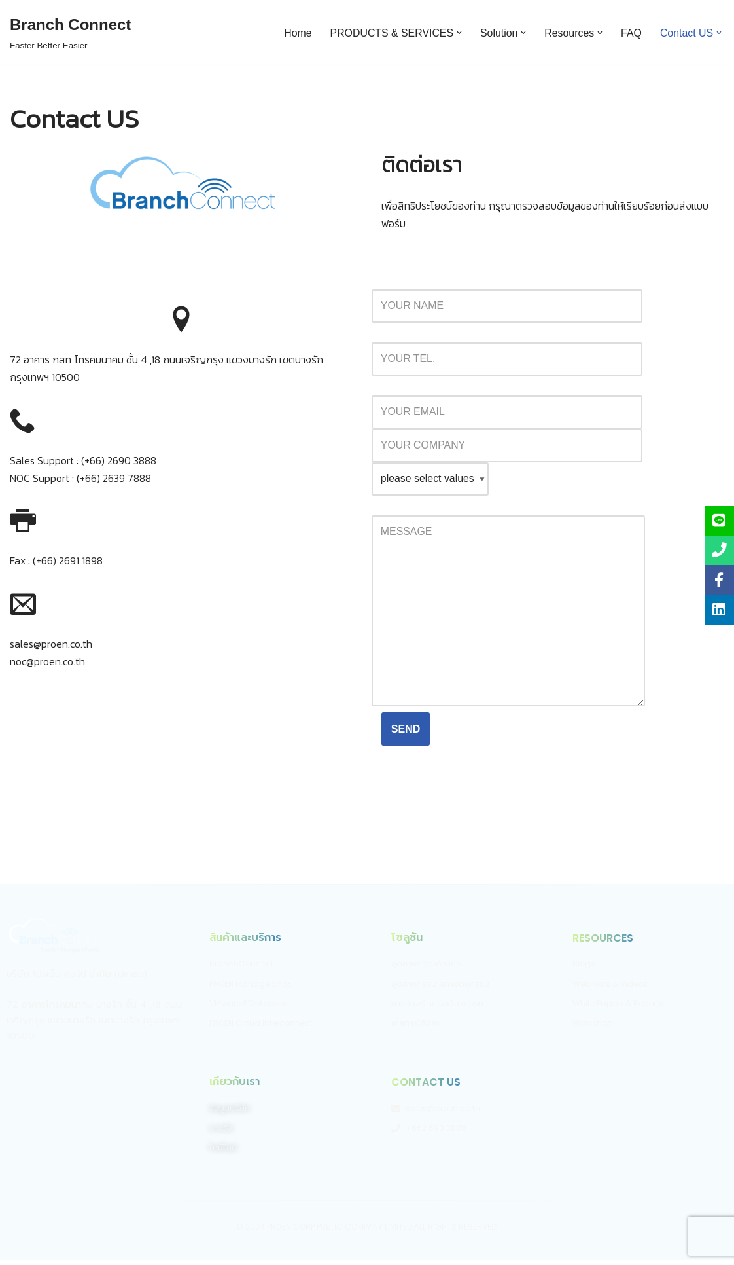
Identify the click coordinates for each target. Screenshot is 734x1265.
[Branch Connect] (70, 32)
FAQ (630, 32)
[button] (458, 32)
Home (295, 32)
